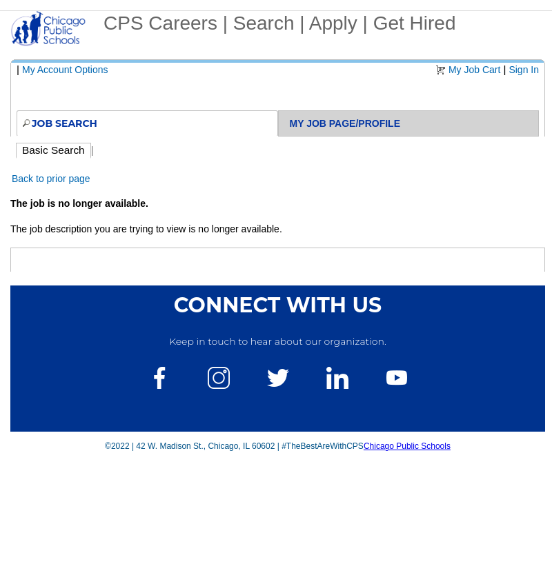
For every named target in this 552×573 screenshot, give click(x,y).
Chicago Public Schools (407, 446)
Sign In (524, 69)
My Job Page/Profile (345, 123)
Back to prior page (51, 178)
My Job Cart (474, 69)
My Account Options (65, 69)
